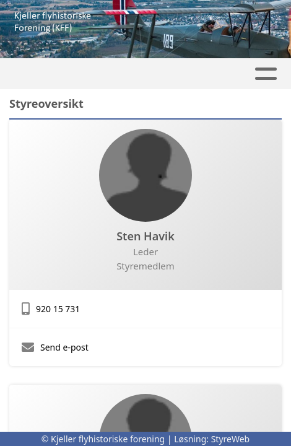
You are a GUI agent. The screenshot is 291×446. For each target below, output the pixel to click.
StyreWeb (230, 439)
